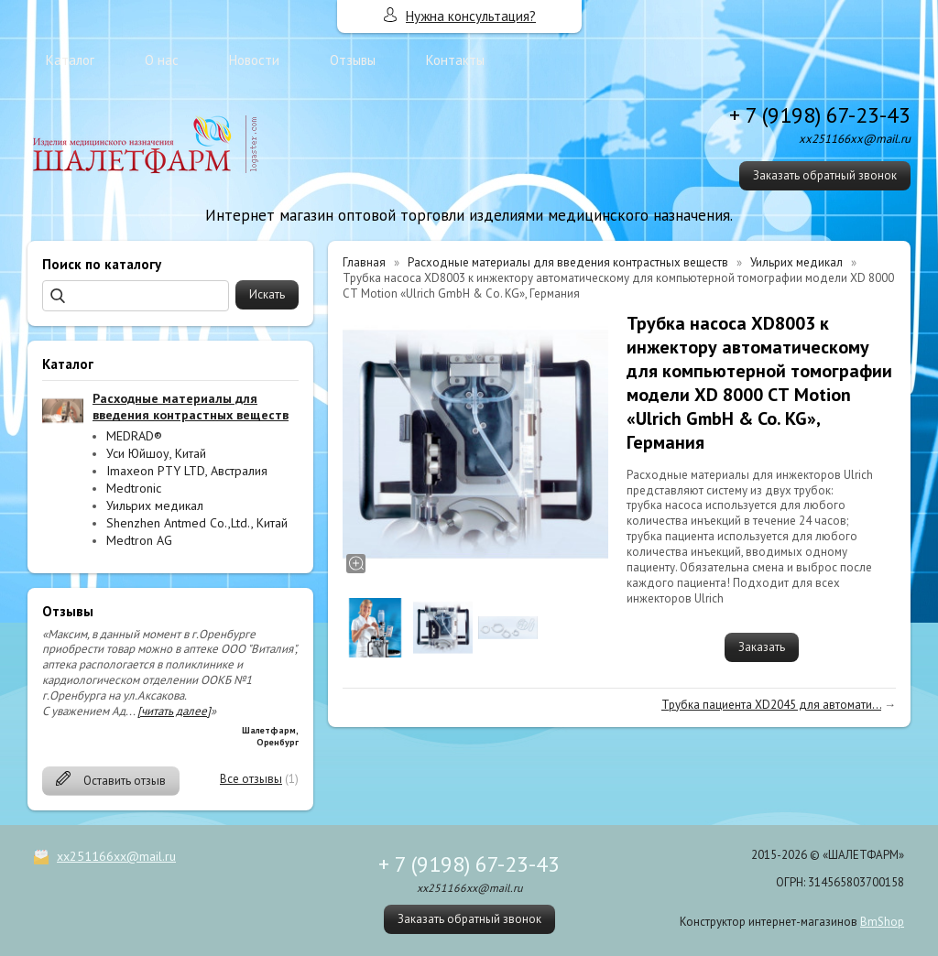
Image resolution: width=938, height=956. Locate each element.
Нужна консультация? (471, 16)
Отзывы (353, 60)
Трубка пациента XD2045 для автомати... (771, 704)
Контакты (455, 60)
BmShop (882, 921)
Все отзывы (251, 779)
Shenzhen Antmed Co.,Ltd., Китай (197, 523)
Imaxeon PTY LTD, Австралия (186, 470)
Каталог (70, 60)
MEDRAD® (134, 436)
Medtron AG (139, 540)
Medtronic (133, 488)
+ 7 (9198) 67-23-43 (820, 115)
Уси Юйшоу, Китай (156, 453)
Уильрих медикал (154, 505)
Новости (254, 60)
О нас (162, 60)
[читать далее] (174, 711)
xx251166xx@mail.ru (116, 856)
